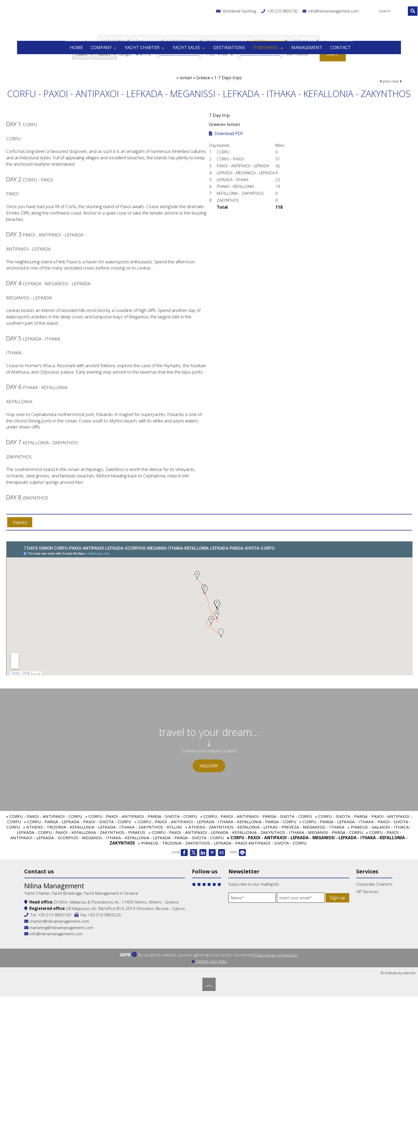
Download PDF (227, 181)
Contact (337, 50)
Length (125, 85)
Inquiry (209, 838)
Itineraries (267, 50)
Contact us (76, 964)
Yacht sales (189, 50)
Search (335, 85)
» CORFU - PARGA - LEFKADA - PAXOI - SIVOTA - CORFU (77, 910)
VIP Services (325, 990)
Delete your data (209, 1087)
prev (380, 119)
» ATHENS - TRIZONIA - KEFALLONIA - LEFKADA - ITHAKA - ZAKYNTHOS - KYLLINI (102, 915)
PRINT (238, 941)
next (391, 119)
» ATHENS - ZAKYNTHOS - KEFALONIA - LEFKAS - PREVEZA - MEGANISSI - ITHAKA (264, 915)
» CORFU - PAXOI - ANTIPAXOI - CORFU (44, 905)
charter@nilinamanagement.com (93, 1044)
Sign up (237, 1021)
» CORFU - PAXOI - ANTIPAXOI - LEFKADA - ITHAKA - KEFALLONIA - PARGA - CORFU (215, 910)
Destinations (228, 50)
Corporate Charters (332, 982)
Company (105, 50)
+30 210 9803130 (273, 17)
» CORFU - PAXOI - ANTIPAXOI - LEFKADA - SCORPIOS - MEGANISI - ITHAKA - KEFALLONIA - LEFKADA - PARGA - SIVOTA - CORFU (205, 923)
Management (305, 50)
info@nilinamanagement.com (321, 17)
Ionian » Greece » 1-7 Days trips (210, 114)
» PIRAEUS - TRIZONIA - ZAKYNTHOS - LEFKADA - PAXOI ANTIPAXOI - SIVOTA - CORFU (222, 931)
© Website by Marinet (398, 1098)
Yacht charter (146, 50)
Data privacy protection (276, 1080)
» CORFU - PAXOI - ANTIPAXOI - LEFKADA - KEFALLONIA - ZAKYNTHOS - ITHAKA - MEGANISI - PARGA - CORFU (255, 921)
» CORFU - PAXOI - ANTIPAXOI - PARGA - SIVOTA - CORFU (141, 905)
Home (78, 50)
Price (222, 85)
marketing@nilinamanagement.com (95, 1051)
